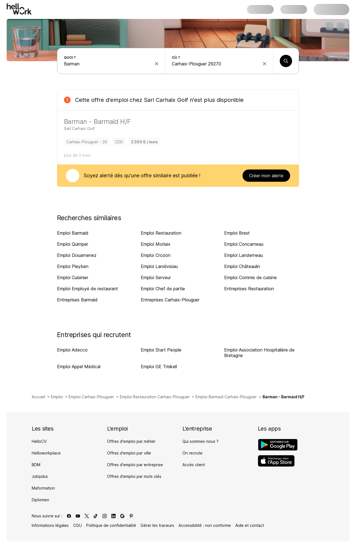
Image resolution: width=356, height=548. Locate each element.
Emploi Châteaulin (242, 266)
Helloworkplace (46, 453)
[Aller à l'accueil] (19, 8)
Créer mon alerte (266, 175)
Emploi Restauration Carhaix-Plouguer (155, 396)
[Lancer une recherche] (286, 61)
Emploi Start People (161, 350)
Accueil (38, 396)
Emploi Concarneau (243, 244)
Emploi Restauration (161, 233)
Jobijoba (40, 476)
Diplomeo (40, 499)
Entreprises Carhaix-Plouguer (170, 300)
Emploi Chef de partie (163, 288)
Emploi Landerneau (243, 255)
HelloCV (39, 441)
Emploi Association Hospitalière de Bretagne (259, 352)
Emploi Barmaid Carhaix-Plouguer (226, 396)
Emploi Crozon (155, 255)
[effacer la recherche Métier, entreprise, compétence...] (156, 64)
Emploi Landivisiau (159, 266)
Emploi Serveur (156, 277)
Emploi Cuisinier (72, 277)
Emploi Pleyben (72, 266)
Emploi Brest (237, 233)
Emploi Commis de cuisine (250, 277)
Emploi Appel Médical (78, 366)
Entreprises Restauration (249, 288)
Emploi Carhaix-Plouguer (91, 396)
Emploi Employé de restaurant (87, 288)
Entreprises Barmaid (77, 300)
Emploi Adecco (72, 350)
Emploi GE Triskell (159, 366)
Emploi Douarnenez (77, 255)
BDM (36, 464)
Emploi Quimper (72, 244)
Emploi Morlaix (155, 244)
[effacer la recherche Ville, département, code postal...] (264, 64)
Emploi (57, 396)
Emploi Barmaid (72, 233)
